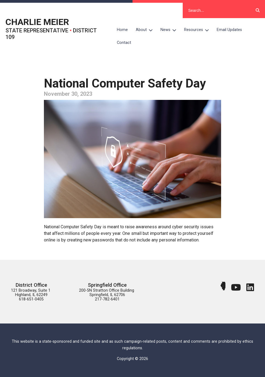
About (146, 30)
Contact (124, 42)
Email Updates (229, 29)
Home (122, 29)
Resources (198, 30)
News (170, 30)
